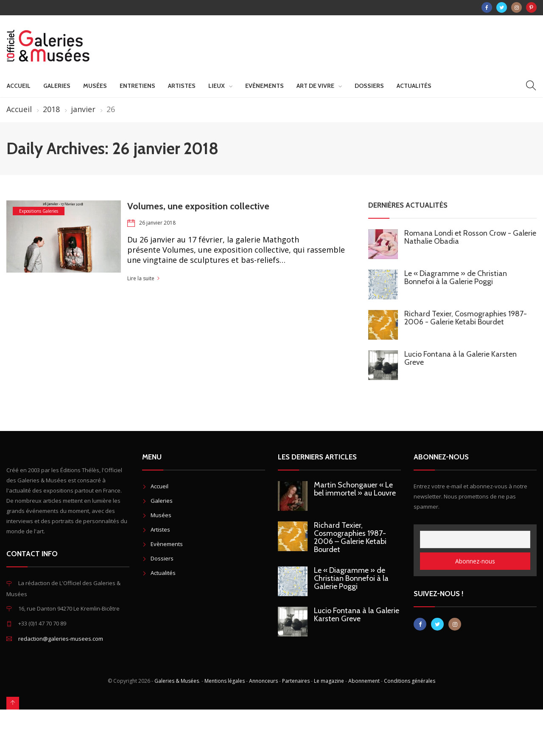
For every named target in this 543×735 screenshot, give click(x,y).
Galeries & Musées (176, 680)
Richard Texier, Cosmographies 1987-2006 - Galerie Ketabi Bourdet (465, 318)
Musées (95, 86)
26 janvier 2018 (157, 222)
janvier (83, 109)
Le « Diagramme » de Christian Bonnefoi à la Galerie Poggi (455, 277)
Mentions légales (224, 680)
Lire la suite (140, 278)
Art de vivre (315, 86)
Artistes (182, 86)
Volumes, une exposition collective (198, 206)
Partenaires (296, 680)
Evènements (264, 86)
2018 (51, 109)
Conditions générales (409, 680)
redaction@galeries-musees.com (60, 638)
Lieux (216, 86)
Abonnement (364, 680)
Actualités (414, 86)
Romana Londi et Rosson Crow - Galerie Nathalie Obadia (470, 237)
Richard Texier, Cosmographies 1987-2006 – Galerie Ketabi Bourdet (350, 537)
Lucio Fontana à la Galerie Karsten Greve (460, 358)
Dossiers (369, 86)
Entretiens (137, 86)
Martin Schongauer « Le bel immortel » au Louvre (355, 489)
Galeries (56, 86)
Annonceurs (263, 680)
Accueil (19, 86)
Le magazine (329, 680)
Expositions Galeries (38, 211)
